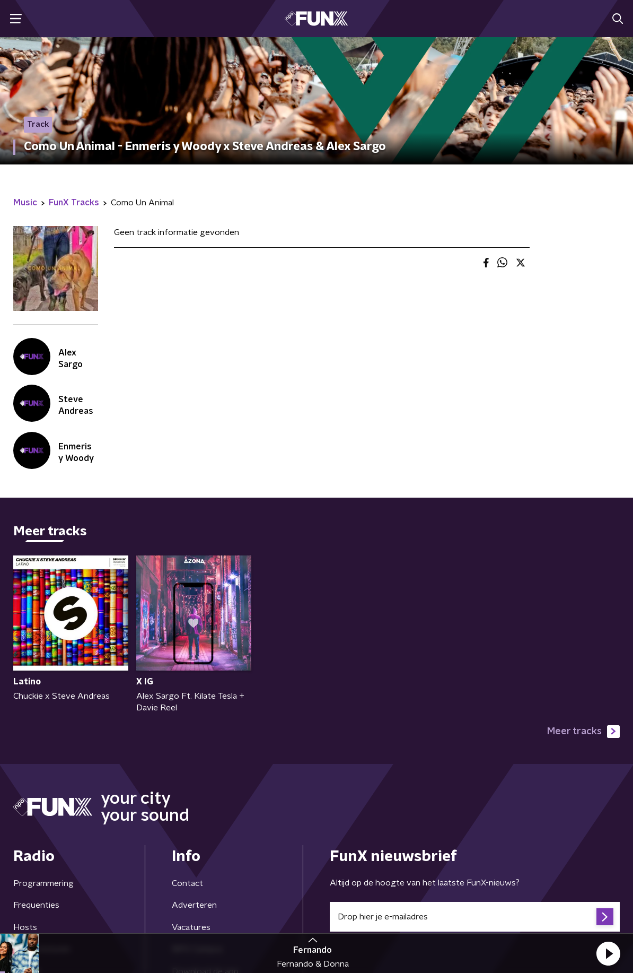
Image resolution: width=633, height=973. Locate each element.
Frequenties (36, 905)
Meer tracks (583, 731)
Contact (187, 883)
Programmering (43, 883)
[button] (608, 953)
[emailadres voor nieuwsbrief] (475, 917)
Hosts (25, 927)
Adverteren (194, 905)
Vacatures (191, 927)
